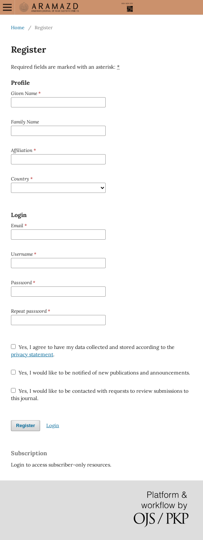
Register (25, 425)
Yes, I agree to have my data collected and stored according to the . (93, 351)
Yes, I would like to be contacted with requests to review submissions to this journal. (99, 395)
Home (17, 27)
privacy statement (32, 354)
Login (52, 425)
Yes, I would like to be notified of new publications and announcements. (100, 372)
